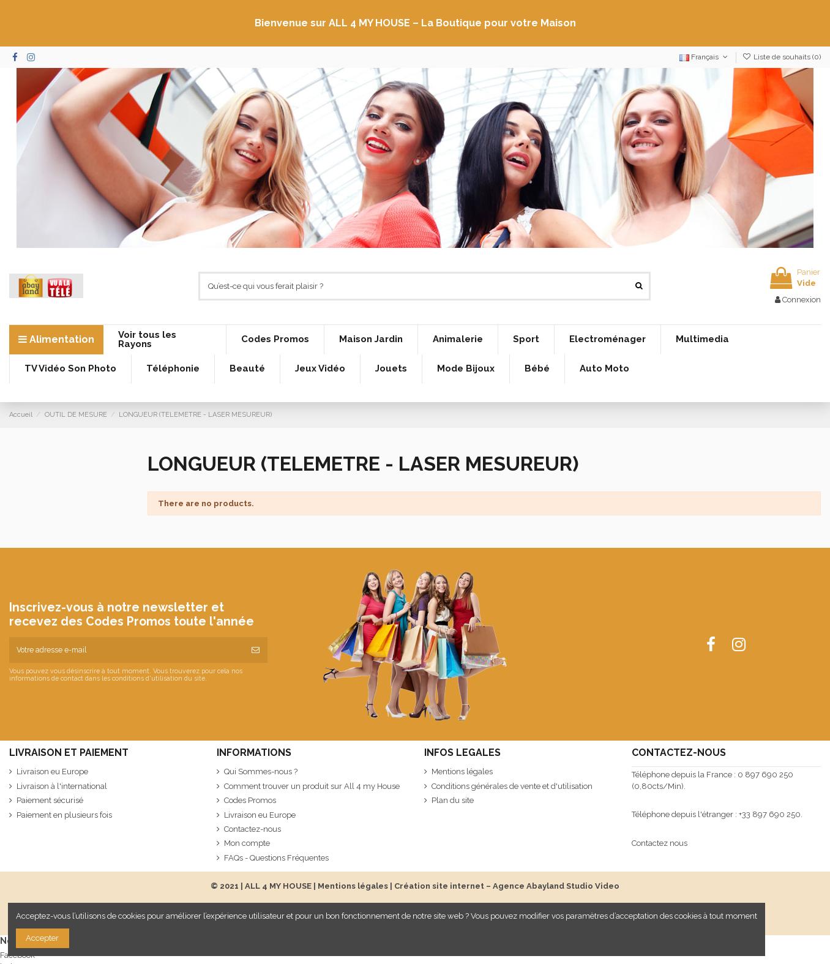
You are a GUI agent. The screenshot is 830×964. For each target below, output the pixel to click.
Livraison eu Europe (52, 771)
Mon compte (247, 843)
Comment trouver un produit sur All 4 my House (312, 786)
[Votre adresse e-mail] (126, 650)
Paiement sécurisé (50, 800)
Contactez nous (659, 843)
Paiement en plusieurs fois (64, 815)
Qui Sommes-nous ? (260, 771)
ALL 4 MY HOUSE (278, 886)
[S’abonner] (255, 650)
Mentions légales (462, 771)
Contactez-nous (252, 829)
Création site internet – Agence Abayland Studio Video (506, 886)
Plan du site (453, 800)
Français (704, 57)
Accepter (42, 938)
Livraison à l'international (62, 786)
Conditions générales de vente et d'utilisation (512, 786)
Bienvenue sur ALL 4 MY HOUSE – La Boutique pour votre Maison (415, 23)
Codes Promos (250, 800)
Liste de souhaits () (781, 57)
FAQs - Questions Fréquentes (276, 857)
